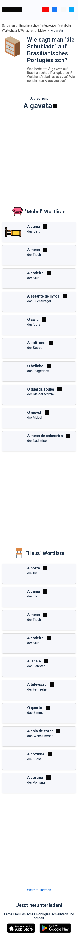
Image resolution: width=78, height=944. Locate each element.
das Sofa (33, 324)
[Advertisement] (39, 155)
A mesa (33, 249)
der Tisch (34, 255)
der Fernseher (37, 689)
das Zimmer (36, 713)
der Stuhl (33, 278)
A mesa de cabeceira (45, 435)
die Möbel (34, 417)
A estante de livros (43, 296)
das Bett (33, 231)
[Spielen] (55, 106)
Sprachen (8, 25)
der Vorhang (36, 782)
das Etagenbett (38, 371)
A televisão (37, 684)
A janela (34, 661)
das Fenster (36, 666)
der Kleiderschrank (40, 394)
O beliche (35, 366)
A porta (33, 568)
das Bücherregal (39, 301)
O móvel (34, 412)
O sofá (33, 319)
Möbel (42, 30)
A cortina (35, 777)
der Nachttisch (37, 441)
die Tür (32, 573)
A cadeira (35, 273)
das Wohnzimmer (40, 736)
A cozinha (35, 754)
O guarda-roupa (40, 389)
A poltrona (36, 342)
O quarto (34, 707)
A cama (33, 226)
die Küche (34, 759)
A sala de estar (40, 731)
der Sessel (35, 348)
